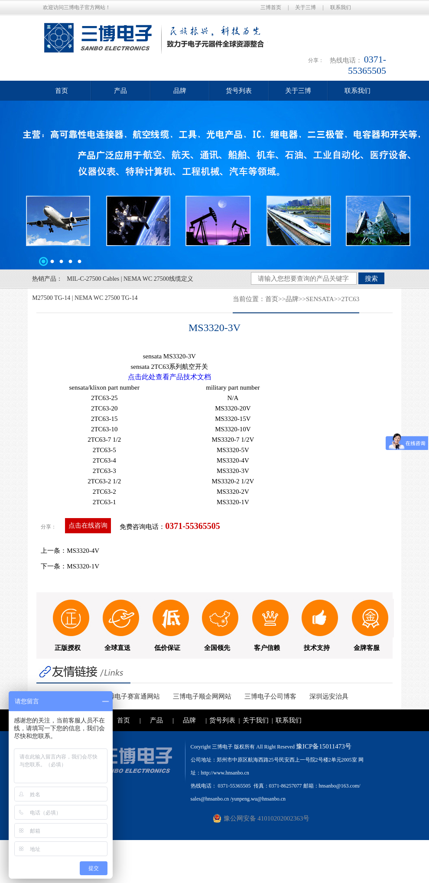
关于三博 (305, 7)
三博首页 (270, 7)
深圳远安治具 (328, 696)
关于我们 (256, 720)
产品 (120, 90)
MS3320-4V (83, 550)
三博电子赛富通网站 (130, 696)
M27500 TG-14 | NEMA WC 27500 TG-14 (84, 298)
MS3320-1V (83, 566)
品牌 (179, 90)
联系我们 (340, 7)
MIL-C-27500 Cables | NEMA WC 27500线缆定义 (130, 279)
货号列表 (239, 90)
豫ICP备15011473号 (323, 746)
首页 (61, 90)
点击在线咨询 (87, 525)
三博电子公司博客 (270, 696)
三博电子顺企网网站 (202, 696)
